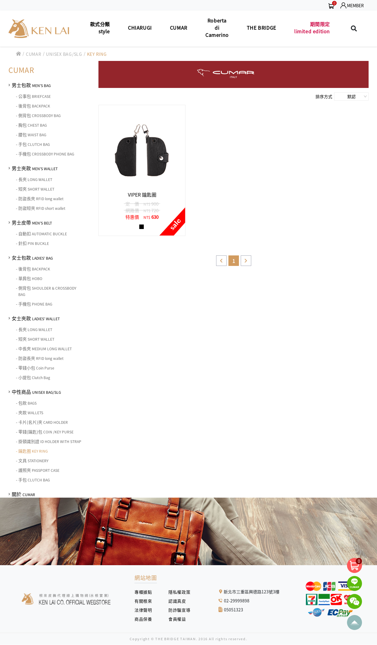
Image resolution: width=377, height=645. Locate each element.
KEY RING (97, 54)
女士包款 (32, 257)
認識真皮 (179, 601)
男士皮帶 (32, 222)
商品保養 (145, 619)
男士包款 (31, 85)
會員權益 (179, 619)
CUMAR (33, 54)
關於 (23, 494)
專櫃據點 (143, 592)
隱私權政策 (177, 592)
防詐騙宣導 (179, 610)
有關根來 (145, 601)
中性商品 (36, 391)
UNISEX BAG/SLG (64, 54)
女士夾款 (36, 318)
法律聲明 (145, 610)
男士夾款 (35, 168)
